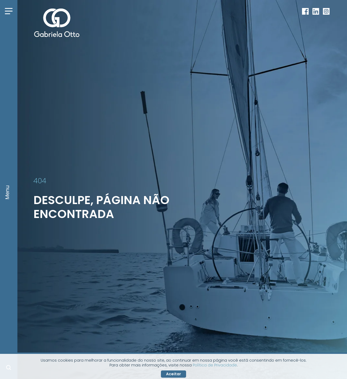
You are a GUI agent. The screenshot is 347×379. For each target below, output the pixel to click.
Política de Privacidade (215, 365)
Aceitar (173, 374)
